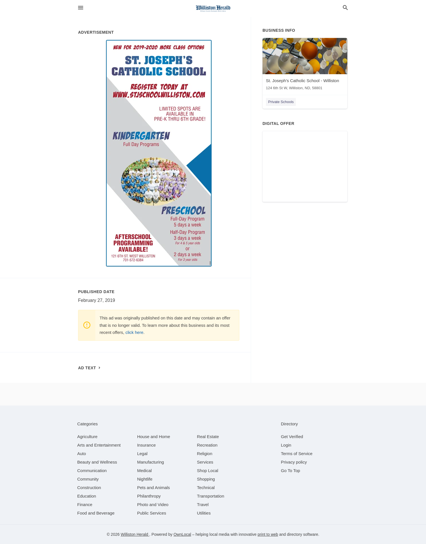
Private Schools (281, 102)
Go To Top (290, 470)
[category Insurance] (146, 445)
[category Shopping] (206, 479)
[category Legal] (142, 453)
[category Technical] (206, 487)
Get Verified (292, 436)
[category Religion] (204, 453)
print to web (268, 534)
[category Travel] (202, 504)
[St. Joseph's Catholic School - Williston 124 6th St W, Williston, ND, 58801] (305, 65)
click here (134, 332)
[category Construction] (89, 487)
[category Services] (205, 462)
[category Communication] (92, 470)
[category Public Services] (151, 513)
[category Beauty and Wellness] (97, 462)
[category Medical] (144, 470)
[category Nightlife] (144, 479)
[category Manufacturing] (150, 462)
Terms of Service (297, 453)
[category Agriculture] (87, 436)
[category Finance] (84, 504)
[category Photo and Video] (153, 504)
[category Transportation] (210, 496)
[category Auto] (81, 453)
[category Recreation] (207, 445)
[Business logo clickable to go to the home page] (213, 8)
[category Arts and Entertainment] (99, 445)
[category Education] (86, 496)
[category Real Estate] (208, 436)
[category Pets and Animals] (153, 487)
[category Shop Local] (207, 470)
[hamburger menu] (80, 7)
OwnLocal (182, 534)
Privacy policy (294, 462)
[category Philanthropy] (149, 496)
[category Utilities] (203, 513)
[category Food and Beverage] (96, 513)
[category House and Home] (153, 436)
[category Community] (88, 479)
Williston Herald (135, 534)
